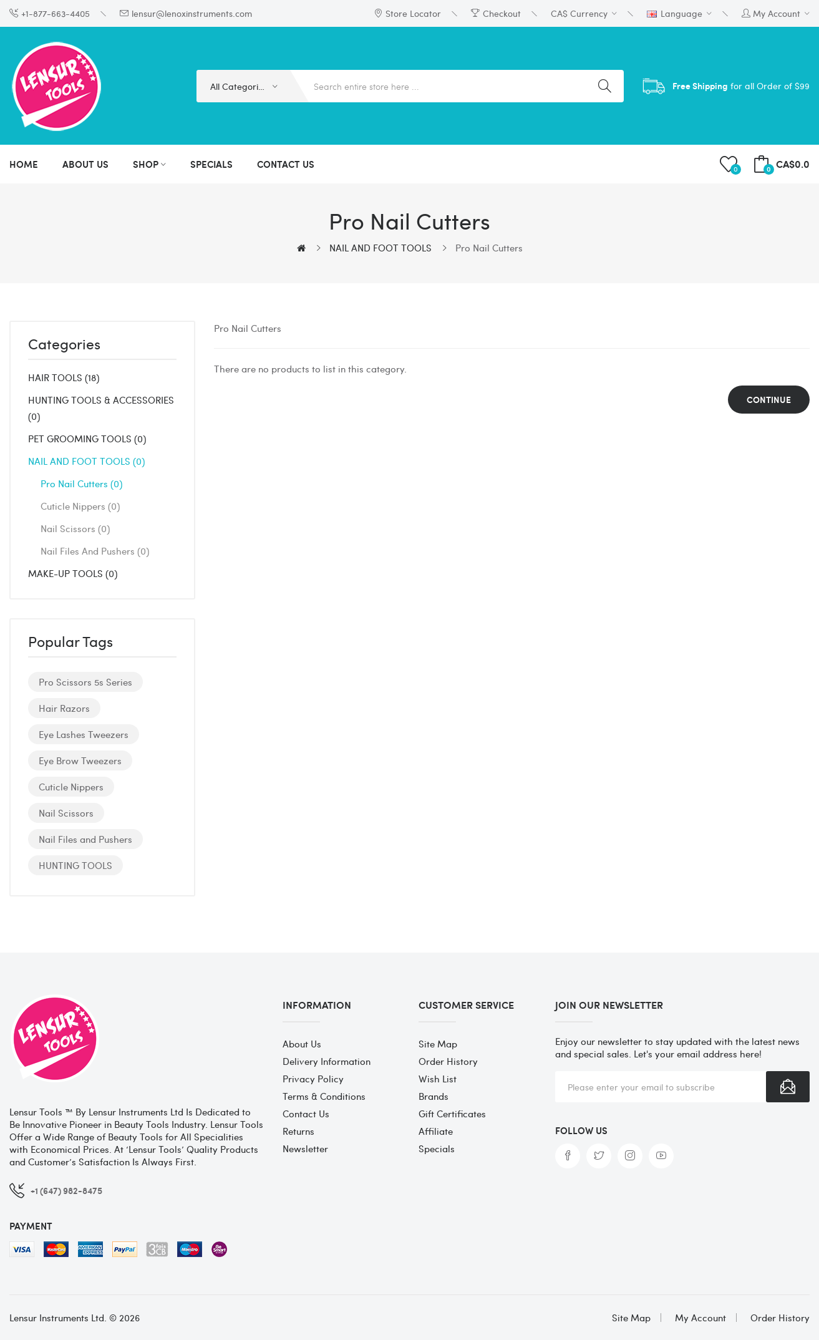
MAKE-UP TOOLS (72, 573)
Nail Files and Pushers (95, 551)
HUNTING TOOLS (75, 865)
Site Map (438, 1044)
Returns (298, 1131)
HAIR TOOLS (63, 377)
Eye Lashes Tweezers (83, 734)
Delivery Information (327, 1061)
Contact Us (306, 1113)
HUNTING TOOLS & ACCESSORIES (101, 408)
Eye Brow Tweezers (80, 760)
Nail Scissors (75, 528)
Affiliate (436, 1131)
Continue (769, 399)
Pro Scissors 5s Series (85, 682)
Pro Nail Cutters (489, 248)
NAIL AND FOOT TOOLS (380, 248)
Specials (437, 1148)
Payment (30, 1226)
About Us (302, 1044)
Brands (433, 1096)
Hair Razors (64, 708)
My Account (700, 1317)
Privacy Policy (313, 1078)
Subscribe (788, 1086)
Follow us (581, 1130)
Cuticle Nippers (80, 506)
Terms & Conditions (324, 1096)
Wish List (438, 1078)
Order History (448, 1061)
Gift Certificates (452, 1113)
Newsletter (305, 1148)
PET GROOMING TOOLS (87, 438)
